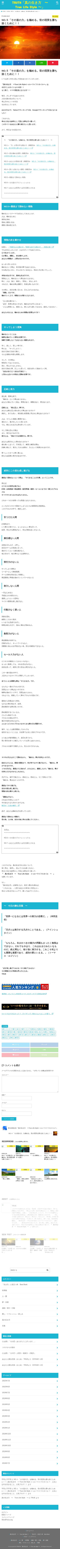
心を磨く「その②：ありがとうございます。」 (19, 1341)
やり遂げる (17, 1029)
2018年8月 (6, 1457)
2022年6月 (6, 1386)
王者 (22, 1034)
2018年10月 (6, 1445)
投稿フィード (6, 1514)
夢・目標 (5, 1302)
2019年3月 (6, 1416)
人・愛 (4, 1296)
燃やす (16, 1034)
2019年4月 (6, 1410)
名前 (3, 1095)
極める (53, 1032)
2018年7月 (6, 1463)
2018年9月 (6, 1451)
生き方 (28, 1034)
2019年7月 (6, 1392)
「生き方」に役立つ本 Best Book (14, 1284)
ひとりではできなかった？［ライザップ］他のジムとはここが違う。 (27, 1013)
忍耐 (21, 1032)
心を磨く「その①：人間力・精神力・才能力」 (19, 1353)
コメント (5, 1074)
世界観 (5, 1026)
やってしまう (7, 1029)
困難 (52, 1029)
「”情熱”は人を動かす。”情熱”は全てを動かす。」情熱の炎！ (30, 247)
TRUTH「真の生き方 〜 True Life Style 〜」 (30, 5)
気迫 (5, 1034)
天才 (5, 1032)
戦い (47, 1032)
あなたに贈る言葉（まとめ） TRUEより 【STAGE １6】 (22, 1359)
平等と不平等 (6, 1479)
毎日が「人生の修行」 (10, 805)
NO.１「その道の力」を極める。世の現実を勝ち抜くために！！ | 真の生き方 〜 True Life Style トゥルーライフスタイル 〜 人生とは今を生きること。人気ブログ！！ (29, 1481)
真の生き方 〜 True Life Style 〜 (15, 1497)
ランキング (27, 1029)
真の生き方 (6, 1320)
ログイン (5, 1512)
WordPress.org (7, 1519)
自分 (54, 1034)
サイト (4, 1110)
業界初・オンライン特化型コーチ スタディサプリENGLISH (23, 994)
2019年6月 (6, 1398)
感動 (32, 1032)
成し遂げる (40, 1032)
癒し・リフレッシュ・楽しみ (12, 1314)
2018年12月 (6, 1433)
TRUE (33, 1497)
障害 (17, 1037)
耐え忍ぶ (47, 1034)
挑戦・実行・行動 (8, 1308)
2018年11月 (6, 1439)
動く (47, 1029)
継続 (40, 1034)
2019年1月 (6, 1428)
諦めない (6, 1037)
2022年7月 (6, 1380)
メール (4, 1102)
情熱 (26, 1032)
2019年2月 (6, 1422)
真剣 (34, 1034)
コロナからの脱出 (8, 1347)
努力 (41, 1029)
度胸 (11, 1032)
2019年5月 (6, 1404)
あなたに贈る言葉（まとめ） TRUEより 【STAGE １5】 (22, 1365)
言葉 (3, 1325)
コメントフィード (8, 1517)
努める (35, 1029)
